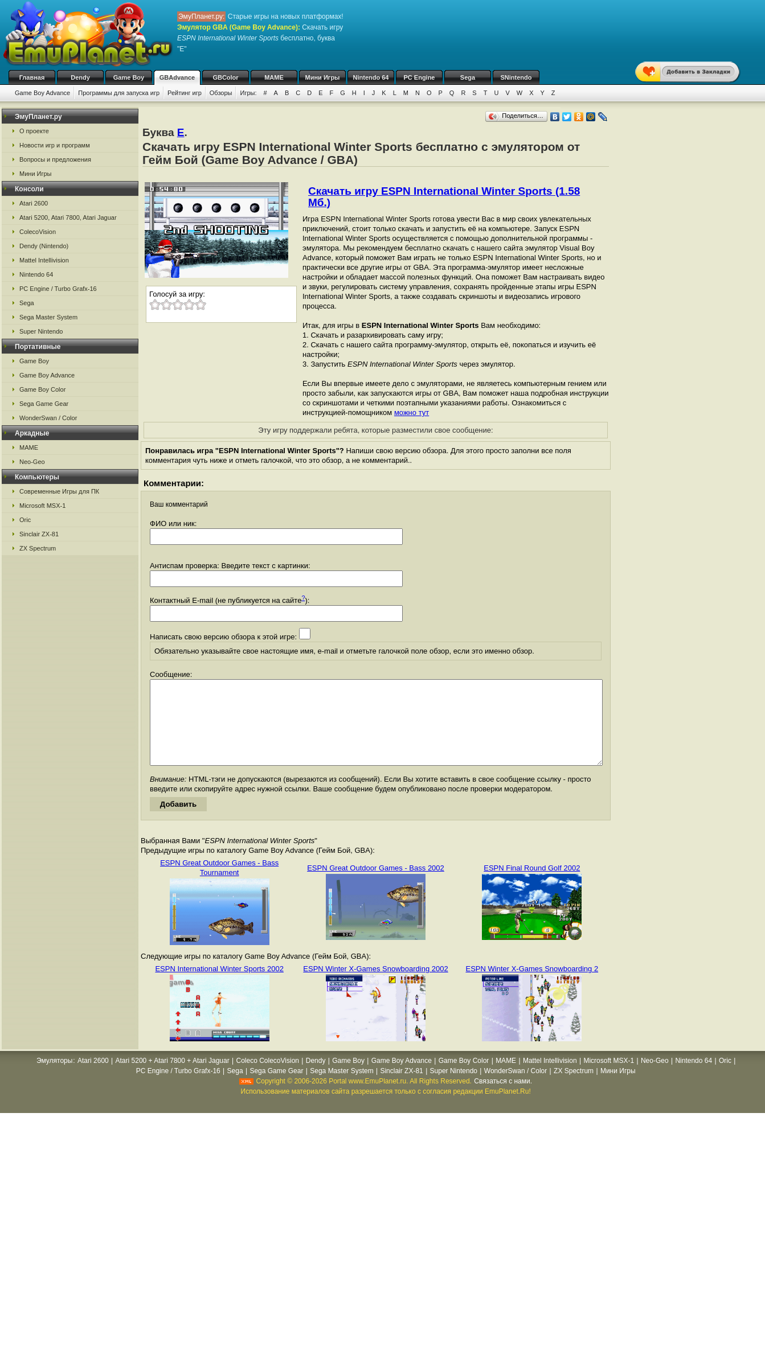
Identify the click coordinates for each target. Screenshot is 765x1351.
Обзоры (221, 92)
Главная (32, 77)
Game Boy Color (42, 389)
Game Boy (128, 77)
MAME (274, 77)
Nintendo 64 (371, 77)
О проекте (34, 131)
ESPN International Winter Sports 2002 (219, 986)
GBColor (225, 77)
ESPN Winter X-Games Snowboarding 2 (532, 986)
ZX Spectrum (37, 548)
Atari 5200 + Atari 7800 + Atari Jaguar (173, 1078)
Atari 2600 (33, 203)
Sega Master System (48, 317)
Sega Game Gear (43, 403)
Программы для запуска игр (118, 92)
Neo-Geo (32, 461)
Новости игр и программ (54, 145)
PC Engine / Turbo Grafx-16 (58, 288)
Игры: (248, 92)
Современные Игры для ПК (59, 491)
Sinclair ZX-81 (39, 534)
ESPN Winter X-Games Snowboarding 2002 (375, 986)
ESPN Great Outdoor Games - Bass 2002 (375, 885)
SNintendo (516, 77)
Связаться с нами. (503, 1098)
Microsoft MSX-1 (42, 505)
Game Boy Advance (42, 92)
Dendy (80, 77)
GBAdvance (177, 77)
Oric (25, 519)
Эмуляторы (54, 1078)
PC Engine (419, 77)
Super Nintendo (41, 331)
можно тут (411, 412)
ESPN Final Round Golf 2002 (532, 885)
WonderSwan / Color (48, 417)
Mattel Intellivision (44, 260)
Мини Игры (322, 77)
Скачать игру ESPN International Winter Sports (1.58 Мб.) (444, 196)
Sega (467, 77)
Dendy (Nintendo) (43, 246)
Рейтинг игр (184, 92)
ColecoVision (37, 231)
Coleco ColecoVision (267, 1078)
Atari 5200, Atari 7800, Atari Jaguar (68, 217)
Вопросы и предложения (55, 159)
